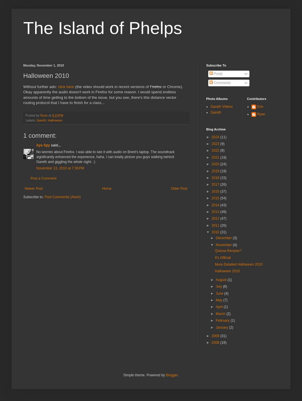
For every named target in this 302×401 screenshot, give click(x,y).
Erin (260, 107)
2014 (216, 205)
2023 (216, 144)
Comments (220, 83)
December (224, 238)
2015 (216, 198)
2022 (216, 150)
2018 (216, 178)
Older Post (179, 189)
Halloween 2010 (227, 271)
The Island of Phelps (102, 28)
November (224, 245)
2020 (216, 164)
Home (107, 189)
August (222, 280)
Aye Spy (43, 145)
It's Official (223, 258)
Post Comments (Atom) (62, 197)
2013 (216, 212)
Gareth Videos (222, 107)
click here (66, 87)
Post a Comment (43, 178)
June (220, 293)
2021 (216, 157)
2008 (216, 343)
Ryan (261, 114)
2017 (216, 184)
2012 (216, 218)
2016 (216, 191)
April (220, 307)
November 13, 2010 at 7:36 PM (60, 168)
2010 (216, 232)
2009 (216, 336)
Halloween (55, 120)
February (223, 320)
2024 (216, 137)
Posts (215, 74)
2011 (216, 225)
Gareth (41, 120)
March (221, 314)
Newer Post (34, 189)
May (219, 300)
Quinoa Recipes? (228, 251)
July (219, 286)
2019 (216, 171)
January (222, 327)
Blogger (172, 375)
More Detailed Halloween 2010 (239, 264)
